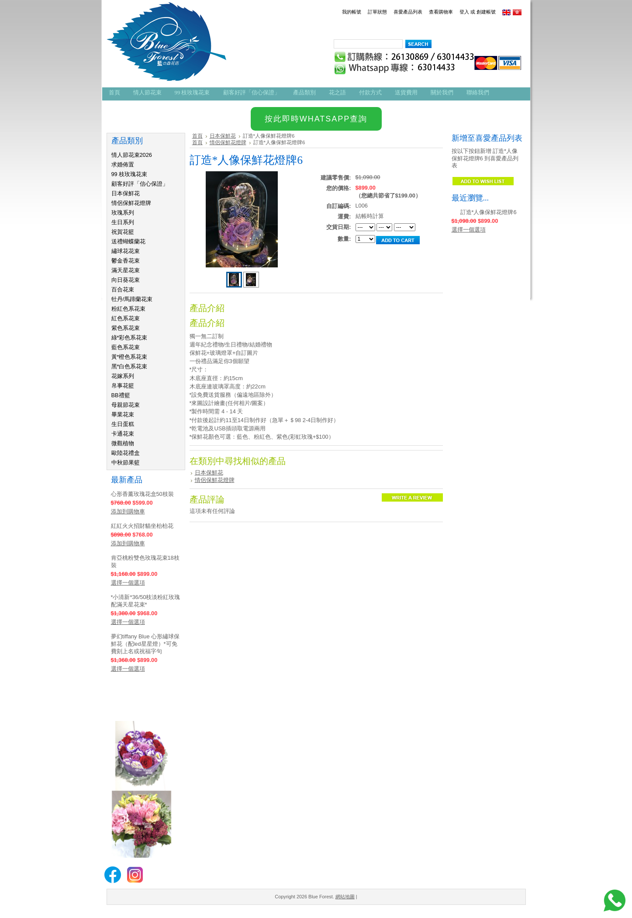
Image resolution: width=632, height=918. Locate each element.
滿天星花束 (125, 270)
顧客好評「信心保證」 (139, 183)
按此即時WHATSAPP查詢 (316, 118)
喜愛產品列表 (408, 11)
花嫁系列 (122, 376)
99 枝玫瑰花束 (129, 174)
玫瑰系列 (122, 212)
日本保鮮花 (125, 193)
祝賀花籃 (122, 232)
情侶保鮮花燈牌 (131, 203)
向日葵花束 (125, 280)
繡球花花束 (125, 251)
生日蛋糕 (122, 424)
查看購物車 (441, 11)
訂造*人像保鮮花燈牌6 (488, 212)
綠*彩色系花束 (129, 337)
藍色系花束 (125, 347)
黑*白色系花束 (129, 366)
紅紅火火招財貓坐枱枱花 (142, 526)
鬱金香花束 (125, 260)
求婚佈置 (122, 164)
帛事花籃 (122, 385)
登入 (464, 11)
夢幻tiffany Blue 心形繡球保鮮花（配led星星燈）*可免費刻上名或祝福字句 (145, 644)
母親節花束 (125, 405)
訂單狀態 (377, 11)
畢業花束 (122, 414)
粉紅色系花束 (128, 308)
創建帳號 (486, 11)
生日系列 (122, 222)
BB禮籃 (120, 395)
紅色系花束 (125, 318)
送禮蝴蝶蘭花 (128, 241)
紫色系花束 (125, 328)
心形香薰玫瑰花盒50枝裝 (142, 494)
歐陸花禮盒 (125, 453)
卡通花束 (122, 433)
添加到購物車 (128, 511)
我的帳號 (351, 11)
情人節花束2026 (131, 155)
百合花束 (122, 289)
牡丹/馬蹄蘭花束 (132, 299)
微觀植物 (122, 443)
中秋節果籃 (125, 462)
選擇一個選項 (128, 582)
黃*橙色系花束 (129, 356)
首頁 (197, 136)
